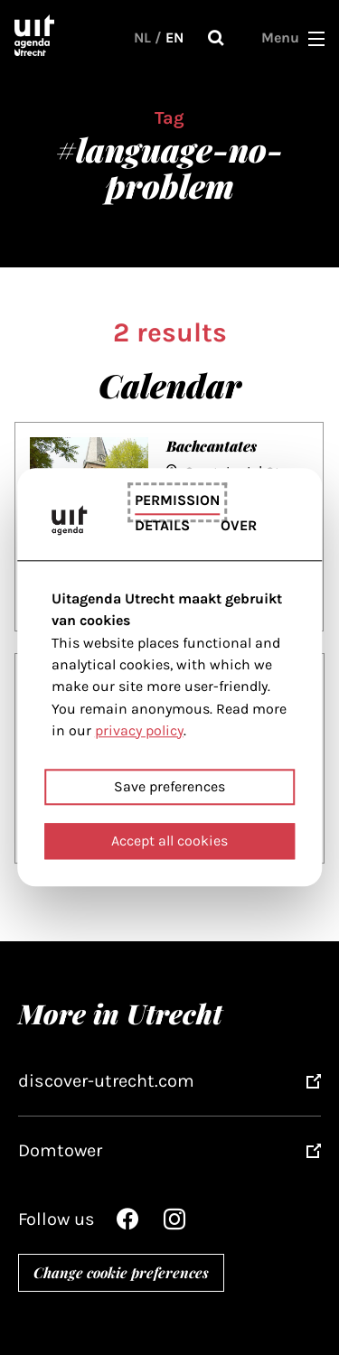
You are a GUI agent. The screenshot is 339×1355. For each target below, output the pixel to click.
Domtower (60, 1150)
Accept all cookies (169, 841)
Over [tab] (239, 526)
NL (142, 37)
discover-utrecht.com (106, 1080)
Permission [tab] (177, 500)
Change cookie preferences (121, 1272)
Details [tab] (162, 526)
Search (216, 38)
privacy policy (139, 730)
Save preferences (169, 787)
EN (174, 37)
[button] (316, 38)
